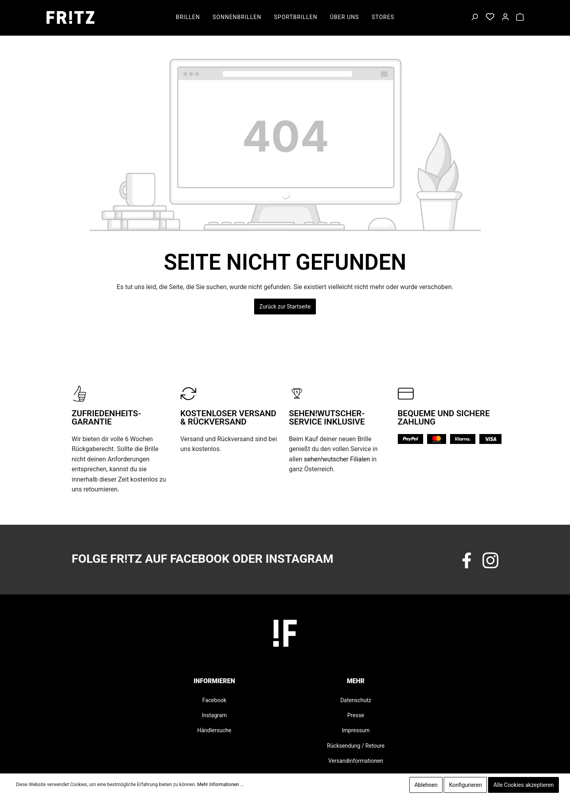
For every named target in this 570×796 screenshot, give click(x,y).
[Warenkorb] (520, 17)
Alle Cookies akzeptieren (523, 785)
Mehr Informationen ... (220, 784)
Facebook (214, 700)
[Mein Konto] (505, 17)
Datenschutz (355, 700)
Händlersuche (214, 730)
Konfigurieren (465, 785)
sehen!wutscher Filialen (337, 459)
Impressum (355, 730)
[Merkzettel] (490, 17)
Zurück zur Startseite (284, 306)
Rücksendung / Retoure (355, 746)
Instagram (214, 715)
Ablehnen (425, 785)
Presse (355, 715)
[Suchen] (474, 17)
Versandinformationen (355, 761)
